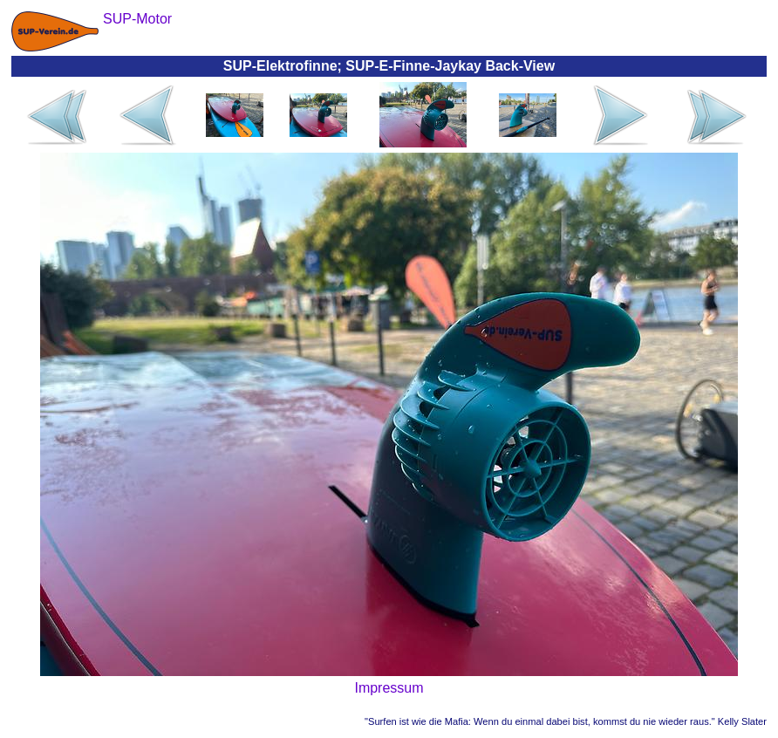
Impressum (388, 687)
